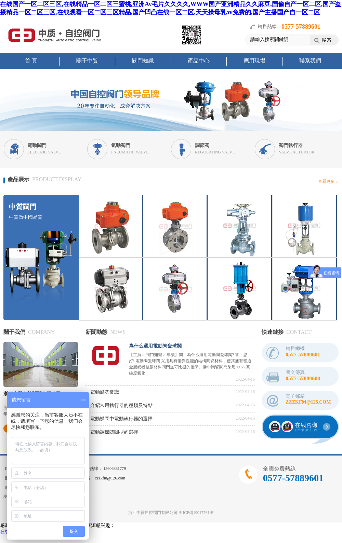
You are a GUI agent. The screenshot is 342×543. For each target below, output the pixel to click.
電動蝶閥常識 (172, 392)
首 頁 (31, 61)
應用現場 (254, 61)
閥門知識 (143, 61)
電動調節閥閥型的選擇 (172, 432)
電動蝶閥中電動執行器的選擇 (172, 418)
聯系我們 (310, 61)
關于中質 (87, 61)
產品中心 (199, 61)
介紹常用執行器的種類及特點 (172, 405)
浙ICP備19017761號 (196, 512)
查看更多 (326, 181)
